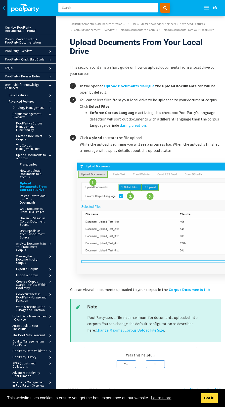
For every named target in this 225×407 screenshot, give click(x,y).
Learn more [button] (161, 398)
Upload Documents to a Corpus (34, 156)
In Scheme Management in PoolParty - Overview (32, 384)
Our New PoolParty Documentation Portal (20, 29)
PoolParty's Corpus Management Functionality (29, 126)
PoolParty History (32, 357)
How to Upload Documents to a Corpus (31, 174)
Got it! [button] (209, 398)
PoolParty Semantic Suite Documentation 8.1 (98, 24)
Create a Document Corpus (34, 137)
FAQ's (29, 68)
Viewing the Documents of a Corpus (34, 259)
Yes (126, 364)
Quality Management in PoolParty (32, 343)
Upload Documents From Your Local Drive (33, 186)
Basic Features (31, 95)
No (155, 364)
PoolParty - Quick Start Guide (29, 60)
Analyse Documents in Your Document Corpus (34, 246)
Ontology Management (32, 108)
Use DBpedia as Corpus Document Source (32, 234)
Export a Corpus (34, 269)
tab (189, 289)
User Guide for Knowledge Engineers (29, 86)
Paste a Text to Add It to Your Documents (32, 199)
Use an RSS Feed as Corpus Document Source (32, 221)
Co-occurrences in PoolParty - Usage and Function (34, 297)
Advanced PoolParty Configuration (32, 374)
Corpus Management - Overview (32, 115)
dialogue (129, 85)
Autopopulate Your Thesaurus (32, 327)
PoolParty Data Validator (32, 351)
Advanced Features (31, 102)
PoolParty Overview (29, 51)
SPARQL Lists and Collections (32, 365)
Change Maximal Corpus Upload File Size (130, 330)
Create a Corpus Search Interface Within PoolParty (34, 284)
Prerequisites (28, 164)
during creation (133, 125)
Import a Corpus (34, 275)
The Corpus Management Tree (28, 147)
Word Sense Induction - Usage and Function (34, 308)
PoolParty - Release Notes (29, 77)
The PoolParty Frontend (32, 335)
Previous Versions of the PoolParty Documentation (23, 41)
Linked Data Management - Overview (32, 318)
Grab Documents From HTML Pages (32, 210)
